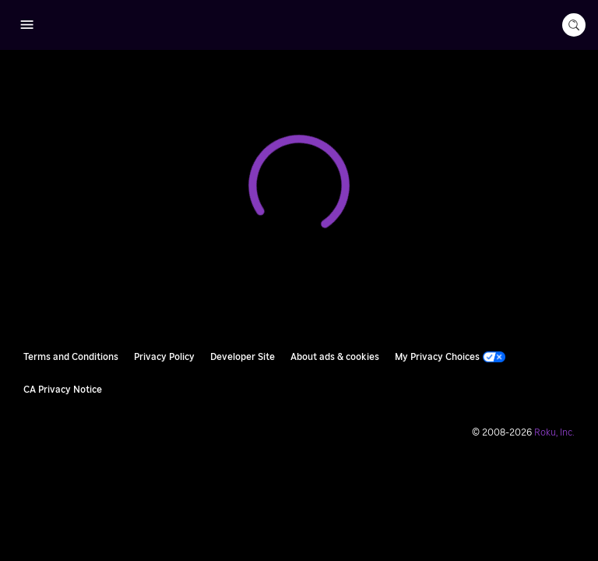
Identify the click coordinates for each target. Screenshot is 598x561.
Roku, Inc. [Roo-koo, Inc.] (554, 432)
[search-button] (574, 25)
